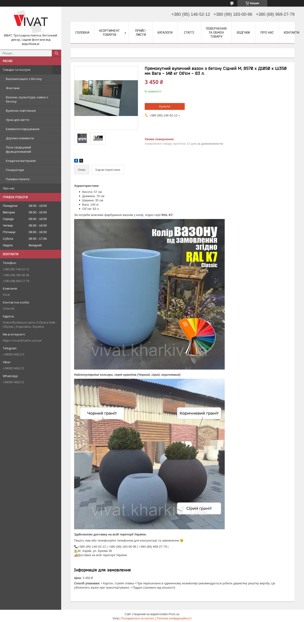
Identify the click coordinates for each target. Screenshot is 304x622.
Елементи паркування (22, 129)
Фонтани (13, 88)
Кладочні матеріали (21, 161)
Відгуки (243, 32)
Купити (164, 106)
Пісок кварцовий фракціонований (18, 149)
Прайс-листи (141, 32)
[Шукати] (56, 53)
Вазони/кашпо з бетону (24, 79)
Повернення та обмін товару (216, 32)
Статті (189, 32)
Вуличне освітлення (21, 110)
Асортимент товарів (109, 32)
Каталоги (164, 32)
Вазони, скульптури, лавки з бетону (27, 99)
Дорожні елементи (20, 138)
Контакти (291, 32)
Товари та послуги (16, 70)
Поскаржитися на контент (137, 618)
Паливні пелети (17, 179)
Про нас (9, 188)
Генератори (15, 170)
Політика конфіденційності (174, 618)
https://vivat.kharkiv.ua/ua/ (22, 340)
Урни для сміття (17, 120)
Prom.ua (174, 614)
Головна (82, 32)
